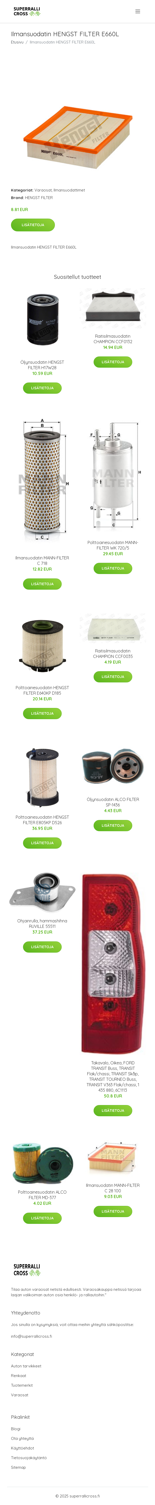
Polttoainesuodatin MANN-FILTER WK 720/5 (113, 545)
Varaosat (43, 190)
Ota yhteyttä (22, 1438)
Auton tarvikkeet (26, 1366)
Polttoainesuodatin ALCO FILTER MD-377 (42, 1194)
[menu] (138, 11)
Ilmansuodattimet (69, 190)
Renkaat (18, 1375)
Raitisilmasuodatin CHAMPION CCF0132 (113, 339)
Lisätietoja (33, 225)
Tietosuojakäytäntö (29, 1457)
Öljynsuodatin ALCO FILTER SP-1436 (113, 802)
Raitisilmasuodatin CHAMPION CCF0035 (113, 653)
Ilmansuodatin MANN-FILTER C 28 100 (113, 1188)
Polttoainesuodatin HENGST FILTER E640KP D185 (42, 690)
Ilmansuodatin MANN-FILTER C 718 (42, 560)
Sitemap (18, 1467)
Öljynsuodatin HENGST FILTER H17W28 (42, 365)
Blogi (15, 1428)
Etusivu (17, 42)
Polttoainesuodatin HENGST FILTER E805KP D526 (42, 820)
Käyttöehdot (22, 1448)
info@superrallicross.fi (31, 1336)
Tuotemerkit (22, 1385)
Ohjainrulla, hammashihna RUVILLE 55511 (42, 923)
